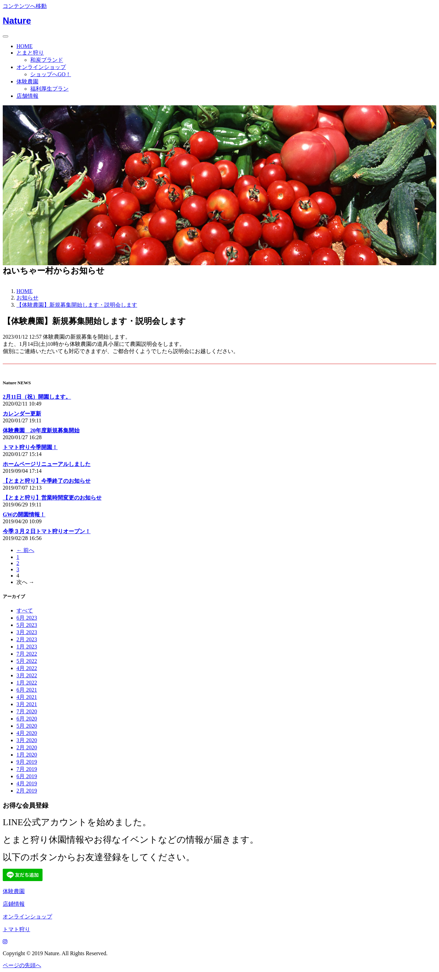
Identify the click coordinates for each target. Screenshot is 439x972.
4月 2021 (26, 697)
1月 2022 (26, 683)
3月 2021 (26, 704)
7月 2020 (26, 711)
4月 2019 (26, 783)
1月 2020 (26, 755)
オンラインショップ (41, 67)
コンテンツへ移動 (25, 6)
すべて (24, 610)
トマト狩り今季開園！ (30, 447)
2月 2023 (26, 639)
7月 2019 (26, 769)
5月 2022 (26, 661)
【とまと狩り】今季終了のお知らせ (47, 481)
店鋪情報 (14, 904)
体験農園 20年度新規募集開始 (41, 430)
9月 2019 (26, 762)
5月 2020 (26, 726)
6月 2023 (26, 618)
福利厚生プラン (49, 89)
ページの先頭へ (22, 965)
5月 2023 (26, 625)
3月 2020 (26, 740)
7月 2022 (26, 654)
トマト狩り (16, 929)
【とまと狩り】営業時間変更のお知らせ (52, 498)
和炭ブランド (46, 60)
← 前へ (25, 550)
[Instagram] (5, 942)
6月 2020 (26, 719)
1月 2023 (26, 646)
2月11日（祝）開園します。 (37, 397)
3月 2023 (26, 632)
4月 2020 (26, 733)
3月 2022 (26, 675)
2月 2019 (26, 791)
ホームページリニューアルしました (47, 464)
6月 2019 (26, 776)
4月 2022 (26, 668)
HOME (24, 46)
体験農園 (27, 81)
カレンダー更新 (22, 414)
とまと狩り (30, 53)
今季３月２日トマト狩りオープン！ (47, 531)
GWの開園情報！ (24, 514)
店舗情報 (27, 96)
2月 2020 (26, 747)
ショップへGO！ (50, 74)
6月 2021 (26, 690)
